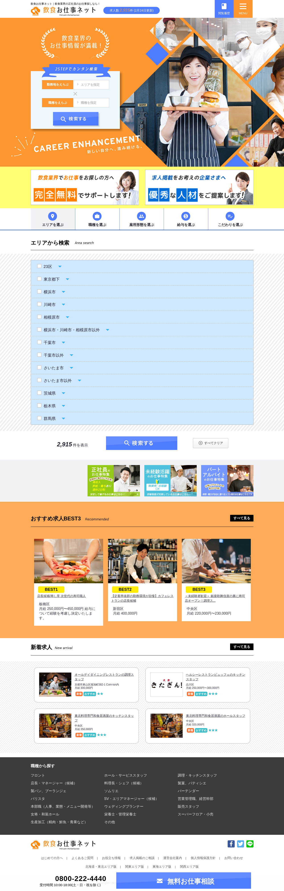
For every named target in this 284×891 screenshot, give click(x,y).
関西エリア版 (189, 866)
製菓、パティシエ (192, 783)
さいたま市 (53, 368)
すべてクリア (210, 443)
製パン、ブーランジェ (48, 791)
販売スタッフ (188, 806)
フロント (38, 775)
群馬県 (49, 418)
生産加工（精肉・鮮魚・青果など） (59, 822)
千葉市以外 (53, 355)
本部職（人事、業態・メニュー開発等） (63, 806)
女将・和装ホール (45, 814)
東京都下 (51, 279)
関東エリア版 (134, 866)
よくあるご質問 (82, 858)
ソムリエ (111, 791)
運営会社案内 (172, 858)
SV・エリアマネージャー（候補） (131, 799)
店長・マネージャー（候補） (54, 783)
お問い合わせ (233, 858)
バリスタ (38, 799)
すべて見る (241, 518)
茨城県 (49, 393)
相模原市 (51, 317)
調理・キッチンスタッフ (197, 775)
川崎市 (49, 304)
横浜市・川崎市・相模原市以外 (71, 330)
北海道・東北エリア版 (100, 866)
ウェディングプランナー (123, 806)
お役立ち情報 (111, 858)
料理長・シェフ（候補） (123, 783)
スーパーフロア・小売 (195, 814)
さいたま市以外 (57, 380)
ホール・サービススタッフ (125, 775)
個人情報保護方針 (203, 858)
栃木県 (49, 406)
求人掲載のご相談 (142, 858)
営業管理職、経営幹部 (195, 799)
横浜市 (49, 292)
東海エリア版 (162, 866)
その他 (109, 822)
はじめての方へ (52, 858)
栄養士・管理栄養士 (120, 814)
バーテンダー (188, 791)
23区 (47, 266)
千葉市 (49, 342)
